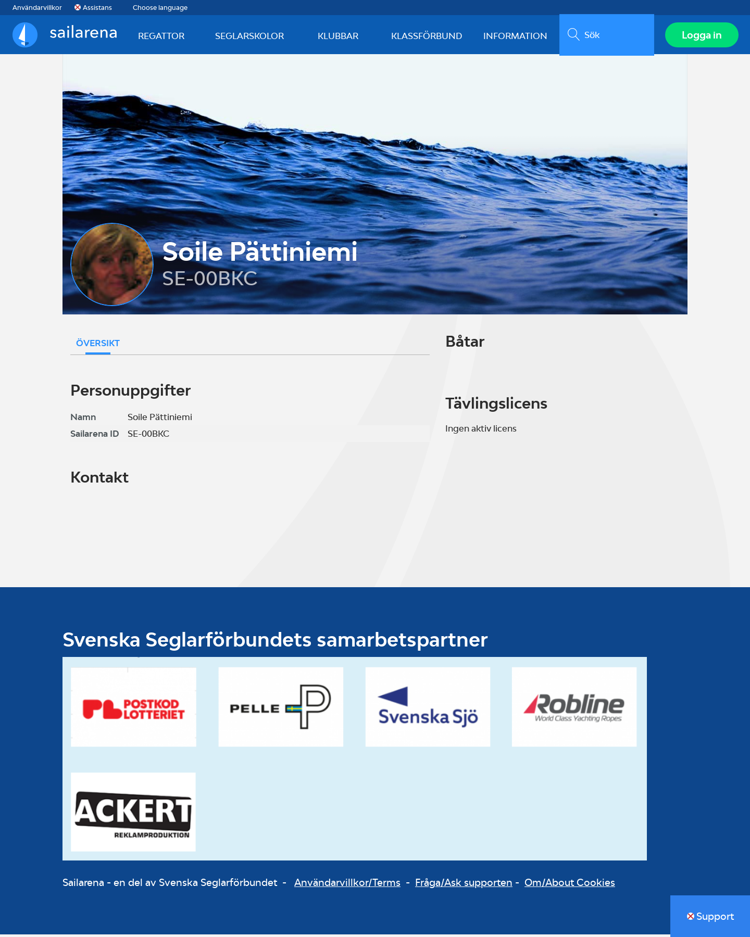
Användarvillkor (37, 7)
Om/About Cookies (569, 885)
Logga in (701, 36)
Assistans (97, 7)
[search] (605, 36)
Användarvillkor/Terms (347, 885)
